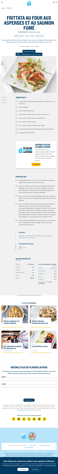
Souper (27, 35)
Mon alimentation (29, 447)
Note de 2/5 (21, 32)
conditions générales (50, 465)
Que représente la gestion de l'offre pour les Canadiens (12, 348)
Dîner (32, 35)
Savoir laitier (33, 445)
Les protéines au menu (40, 346)
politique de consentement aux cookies (15, 465)
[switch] (29, 54)
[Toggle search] (56, 2)
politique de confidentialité (26, 410)
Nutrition (4, 102)
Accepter (23, 469)
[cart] (53, 2)
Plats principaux (39, 35)
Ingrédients (4, 97)
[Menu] (2, 2)
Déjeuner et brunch (19, 35)
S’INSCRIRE (36, 164)
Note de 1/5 (19, 32)
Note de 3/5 (23, 32)
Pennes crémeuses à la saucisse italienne (11, 322)
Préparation (4, 99)
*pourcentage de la (45, 282)
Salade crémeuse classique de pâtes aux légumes (40, 323)
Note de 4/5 (25, 32)
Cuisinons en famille (44, 445)
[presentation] (29, 393)
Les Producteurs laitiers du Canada (29, 3)
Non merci (35, 469)
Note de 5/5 (27, 32)
